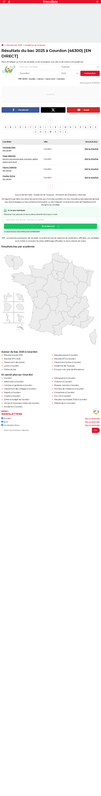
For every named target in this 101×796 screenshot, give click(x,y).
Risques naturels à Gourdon (66, 385)
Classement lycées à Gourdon (67, 362)
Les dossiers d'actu (10, 425)
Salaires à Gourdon (12, 392)
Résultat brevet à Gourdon (66, 355)
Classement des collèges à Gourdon (20, 389)
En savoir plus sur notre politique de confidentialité (22, 231)
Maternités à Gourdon (14, 381)
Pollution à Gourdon (63, 381)
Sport (4, 422)
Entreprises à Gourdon (64, 392)
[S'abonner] (50, 430)
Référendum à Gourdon (64, 403)
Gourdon (8, 378)
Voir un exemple (92, 418)
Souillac (32, 79)
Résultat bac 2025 (14, 45)
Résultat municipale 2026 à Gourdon (70, 399)
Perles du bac (10, 369)
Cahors (40, 79)
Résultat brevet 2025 (13, 355)
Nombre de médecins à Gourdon (69, 389)
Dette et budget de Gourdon (16, 399)
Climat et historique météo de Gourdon (21, 403)
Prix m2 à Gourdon (62, 396)
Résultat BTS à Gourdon (65, 359)
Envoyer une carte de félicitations (69, 369)
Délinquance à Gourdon (64, 378)
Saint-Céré (50, 79)
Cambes (61, 79)
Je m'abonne (48, 226)
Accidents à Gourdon (13, 407)
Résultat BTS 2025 (12, 359)
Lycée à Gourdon (11, 366)
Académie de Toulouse (35, 45)
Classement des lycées (14, 362)
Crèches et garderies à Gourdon (18, 385)
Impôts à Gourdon (12, 396)
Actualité (6, 418)
